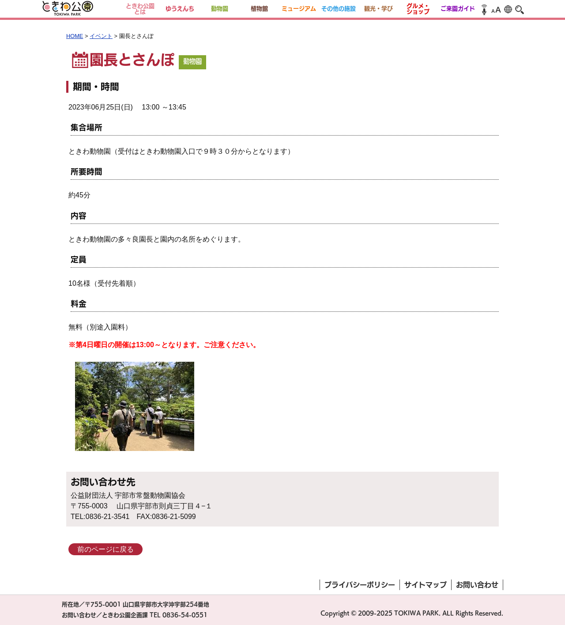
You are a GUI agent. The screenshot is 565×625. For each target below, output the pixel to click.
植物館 (259, 8)
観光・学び (378, 8)
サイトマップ (425, 584)
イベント (101, 36)
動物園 (219, 8)
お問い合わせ (477, 584)
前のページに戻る (105, 549)
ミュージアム (299, 8)
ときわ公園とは (140, 9)
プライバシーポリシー (359, 584)
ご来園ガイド (458, 8)
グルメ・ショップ (418, 9)
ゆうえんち (180, 8)
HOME (74, 36)
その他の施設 (338, 8)
